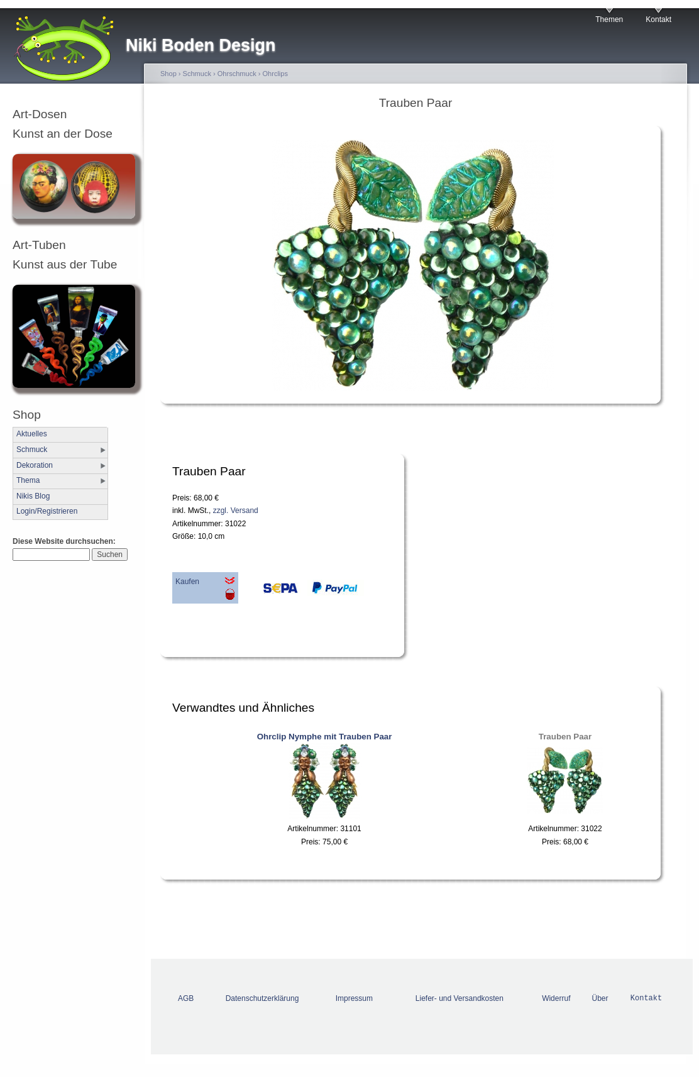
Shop (168, 73)
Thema (28, 480)
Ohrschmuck (236, 73)
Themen (609, 19)
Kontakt (658, 19)
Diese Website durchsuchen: (64, 541)
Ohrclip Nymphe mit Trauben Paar (324, 736)
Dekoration (34, 465)
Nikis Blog (33, 496)
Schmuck (31, 449)
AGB (186, 998)
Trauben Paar (565, 736)
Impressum (354, 998)
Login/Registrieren (46, 511)
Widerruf (556, 998)
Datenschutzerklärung (262, 998)
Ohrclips (275, 73)
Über (600, 998)
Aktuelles (31, 433)
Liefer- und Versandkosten (460, 998)
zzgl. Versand (235, 510)
